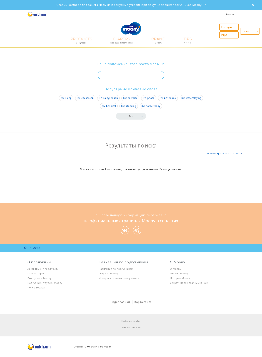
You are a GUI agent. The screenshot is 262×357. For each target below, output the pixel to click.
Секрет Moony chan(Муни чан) (189, 282)
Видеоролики (120, 302)
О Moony (175, 268)
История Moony (180, 278)
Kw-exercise (130, 97)
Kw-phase (149, 97)
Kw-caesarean (85, 97)
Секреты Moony (108, 273)
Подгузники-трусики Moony (44, 282)
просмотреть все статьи (223, 153)
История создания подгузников (119, 278)
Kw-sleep (66, 97)
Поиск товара (36, 287)
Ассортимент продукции (42, 268)
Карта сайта (143, 302)
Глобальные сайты (131, 321)
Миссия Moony (179, 273)
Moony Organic (36, 273)
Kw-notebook (168, 97)
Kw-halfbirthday (150, 106)
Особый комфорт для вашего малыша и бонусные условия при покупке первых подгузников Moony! (129, 5)
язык (246, 31)
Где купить (228, 27)
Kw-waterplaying (191, 97)
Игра (224, 34)
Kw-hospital (109, 106)
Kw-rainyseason (108, 97)
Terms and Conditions (131, 327)
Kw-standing (128, 106)
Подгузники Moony (39, 278)
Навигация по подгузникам (116, 268)
